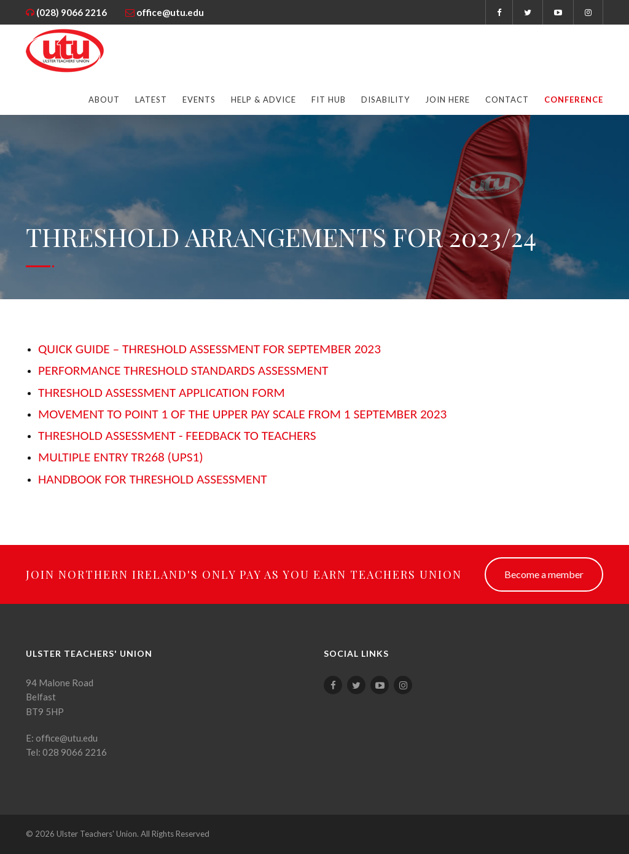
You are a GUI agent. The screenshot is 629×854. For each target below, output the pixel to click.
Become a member (544, 574)
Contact (507, 99)
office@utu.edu (170, 12)
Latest (151, 99)
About (104, 99)
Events (199, 99)
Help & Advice (263, 99)
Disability (385, 99)
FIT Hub (328, 99)
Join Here (447, 99)
